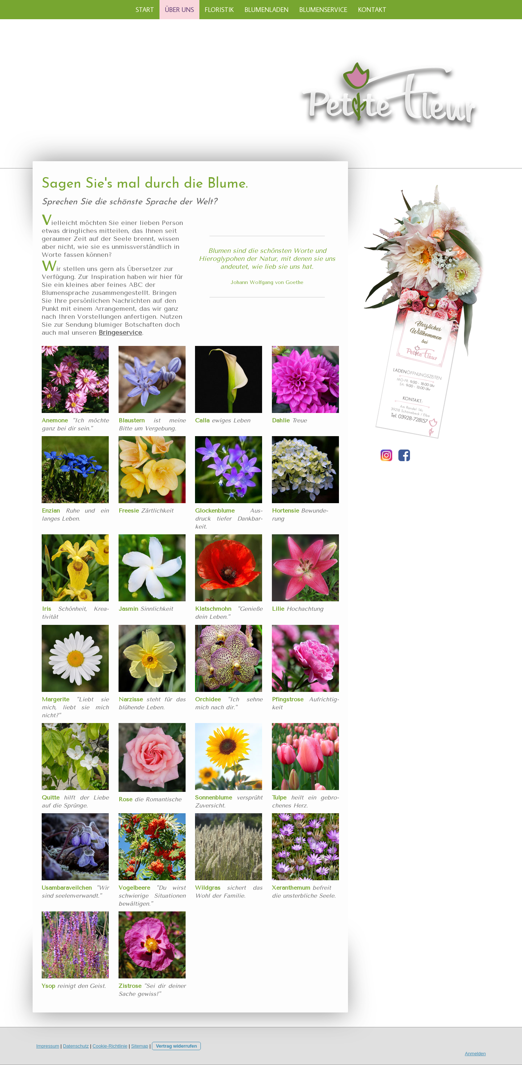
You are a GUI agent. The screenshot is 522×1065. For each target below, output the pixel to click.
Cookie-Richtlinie (109, 1046)
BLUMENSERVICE (323, 9)
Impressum (47, 1046)
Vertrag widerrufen (176, 1046)
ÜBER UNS (179, 9)
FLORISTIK (219, 9)
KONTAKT (372, 9)
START (145, 9)
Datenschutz (76, 1046)
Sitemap (139, 1046)
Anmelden (475, 1053)
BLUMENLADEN (267, 9)
